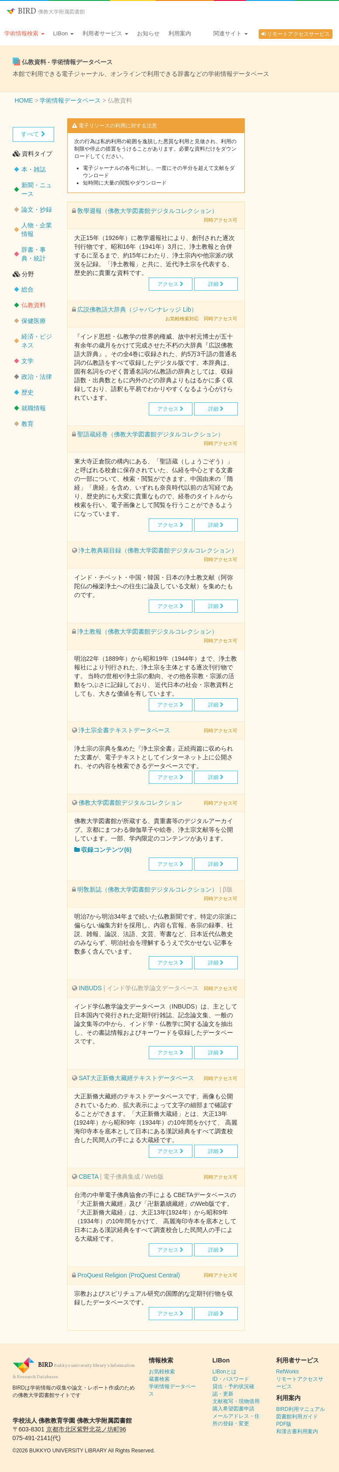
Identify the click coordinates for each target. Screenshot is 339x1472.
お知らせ (148, 33)
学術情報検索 (24, 33)
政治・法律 (36, 376)
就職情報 (33, 408)
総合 (27, 289)
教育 (27, 423)
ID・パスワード (230, 1379)
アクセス (171, 284)
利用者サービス (105, 33)
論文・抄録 (36, 209)
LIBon (63, 33)
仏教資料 (33, 305)
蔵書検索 (159, 1379)
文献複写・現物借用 (236, 1401)
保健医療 (33, 320)
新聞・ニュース (36, 189)
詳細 (216, 284)
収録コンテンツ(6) (103, 849)
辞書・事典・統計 (33, 254)
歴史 (27, 392)
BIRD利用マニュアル (300, 1409)
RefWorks (287, 1372)
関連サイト (230, 33)
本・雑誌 (33, 169)
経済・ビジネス (36, 341)
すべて (33, 133)
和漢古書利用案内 (297, 1431)
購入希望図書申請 (233, 1409)
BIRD (46, 11)
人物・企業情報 (36, 229)
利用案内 (179, 33)
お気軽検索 (162, 1372)
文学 (27, 360)
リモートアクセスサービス (295, 34)
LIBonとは (224, 1372)
